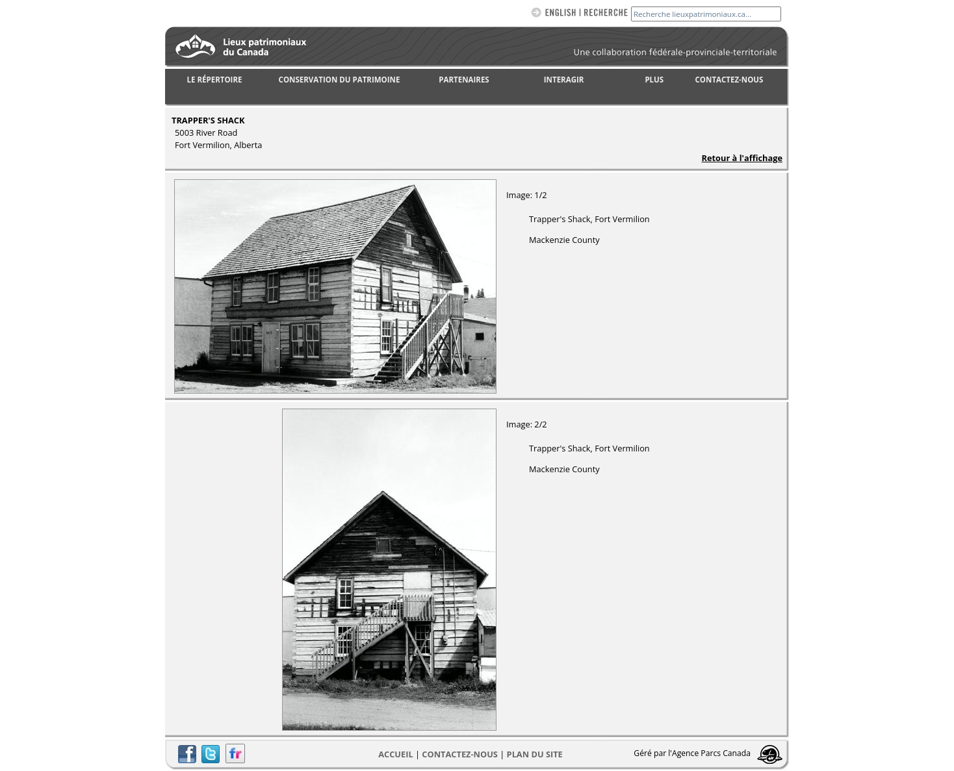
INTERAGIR (564, 79)
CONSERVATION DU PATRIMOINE (339, 79)
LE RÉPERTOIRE (214, 79)
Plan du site (535, 754)
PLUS (654, 79)
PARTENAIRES (464, 79)
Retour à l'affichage (742, 158)
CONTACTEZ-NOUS (729, 79)
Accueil (395, 754)
